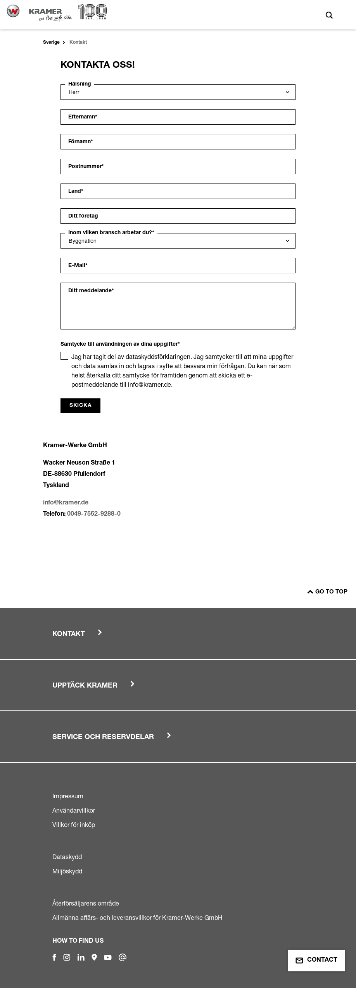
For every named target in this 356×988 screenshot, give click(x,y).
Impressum (67, 796)
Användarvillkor (73, 810)
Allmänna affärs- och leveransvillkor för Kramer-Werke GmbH (137, 917)
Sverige (51, 42)
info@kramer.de (65, 503)
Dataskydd (67, 857)
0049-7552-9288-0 (94, 514)
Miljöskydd (67, 871)
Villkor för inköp (73, 824)
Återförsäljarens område (85, 903)
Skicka (80, 405)
